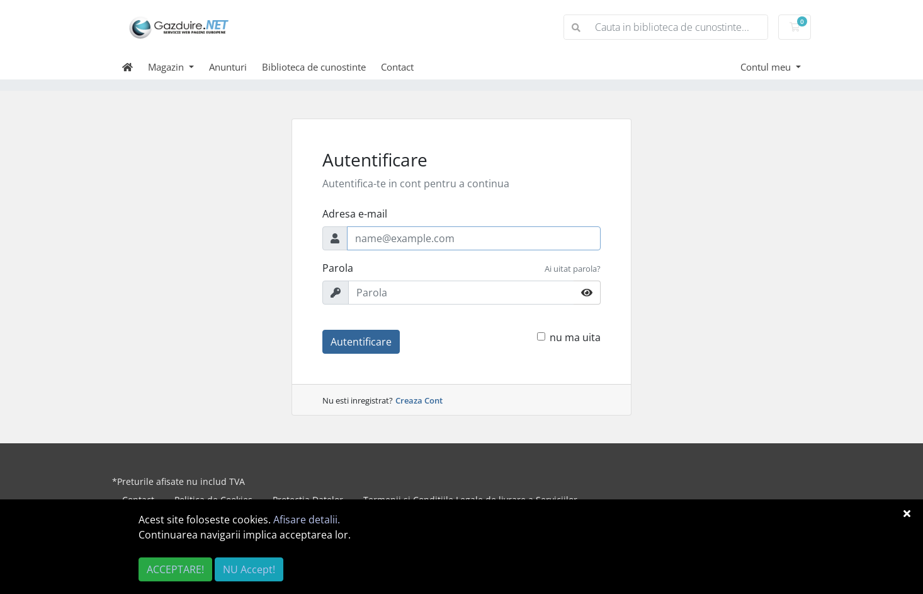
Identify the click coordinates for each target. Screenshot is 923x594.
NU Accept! (249, 569)
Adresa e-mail (354, 214)
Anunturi (228, 67)
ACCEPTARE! (175, 569)
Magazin (167, 67)
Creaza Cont (419, 400)
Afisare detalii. (306, 520)
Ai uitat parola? (573, 268)
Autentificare (361, 342)
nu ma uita (575, 337)
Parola (337, 268)
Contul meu (766, 67)
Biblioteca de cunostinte (314, 67)
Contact (397, 67)
